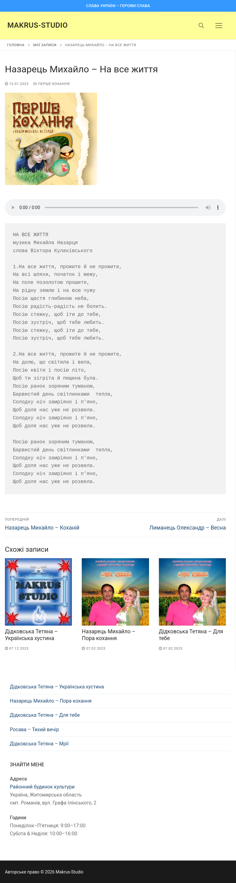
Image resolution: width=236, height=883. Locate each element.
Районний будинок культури (42, 787)
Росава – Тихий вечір (34, 729)
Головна (16, 45)
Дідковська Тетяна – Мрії (39, 744)
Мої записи (45, 45)
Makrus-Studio (37, 25)
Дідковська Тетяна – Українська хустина (57, 687)
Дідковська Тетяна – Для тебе (45, 715)
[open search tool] (201, 25)
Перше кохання (51, 84)
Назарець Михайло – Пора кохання (51, 701)
